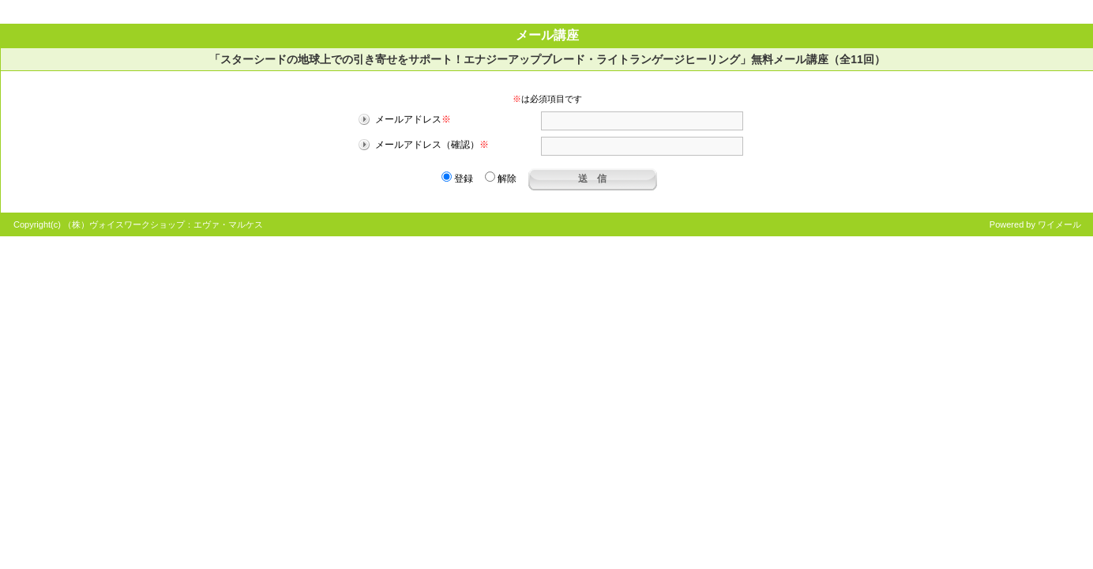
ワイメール (1059, 224)
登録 (457, 178)
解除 (500, 178)
